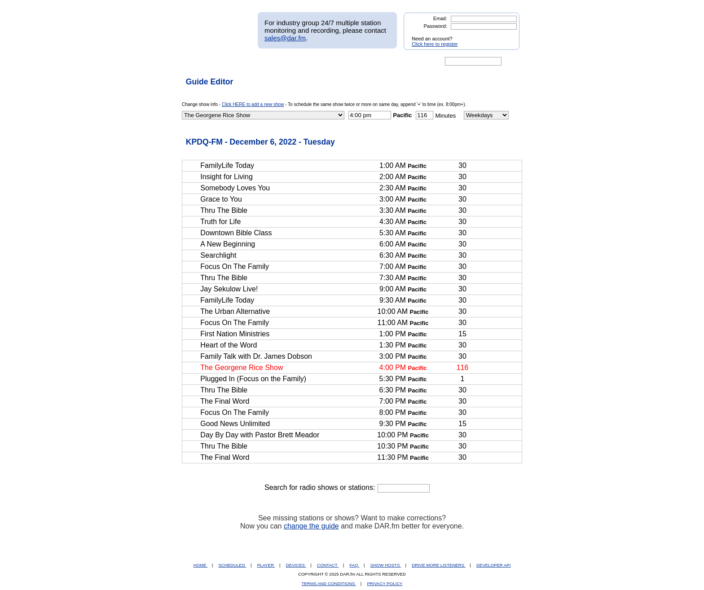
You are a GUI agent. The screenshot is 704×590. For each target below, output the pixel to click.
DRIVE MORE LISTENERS (438, 565)
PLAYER (266, 565)
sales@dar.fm (285, 38)
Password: (435, 26)
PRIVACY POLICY (384, 583)
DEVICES (296, 565)
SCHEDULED (232, 565)
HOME (200, 565)
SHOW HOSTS (385, 565)
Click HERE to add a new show (253, 104)
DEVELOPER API (493, 565)
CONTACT (328, 565)
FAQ (355, 565)
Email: (440, 18)
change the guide (311, 526)
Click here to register (435, 44)
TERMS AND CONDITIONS (329, 583)
